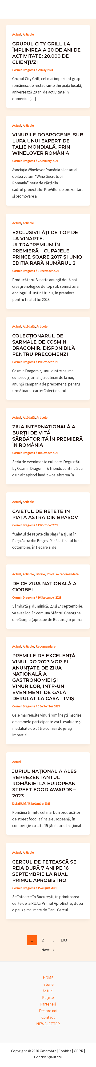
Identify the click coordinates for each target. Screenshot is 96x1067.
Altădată (29, 326)
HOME (48, 977)
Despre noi (48, 1010)
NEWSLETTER (48, 1023)
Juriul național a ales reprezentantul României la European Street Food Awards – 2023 (44, 783)
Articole (28, 34)
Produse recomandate (63, 574)
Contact (48, 1017)
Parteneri (48, 1004)
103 (64, 940)
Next (48, 950)
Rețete (48, 997)
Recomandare (46, 646)
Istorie (40, 574)
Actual (16, 34)
